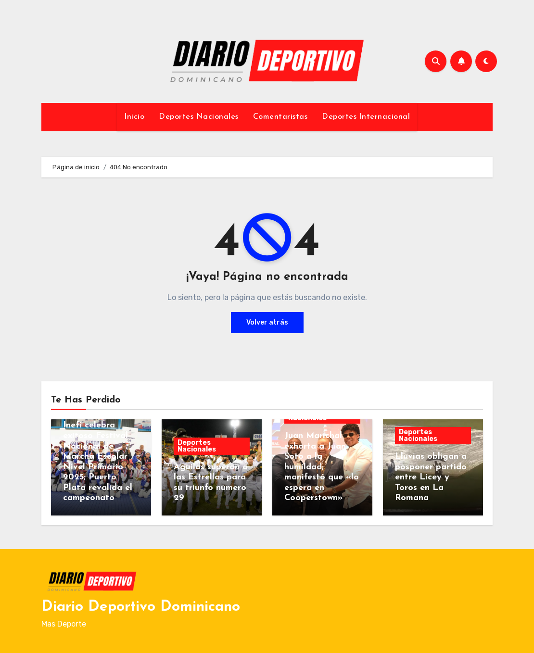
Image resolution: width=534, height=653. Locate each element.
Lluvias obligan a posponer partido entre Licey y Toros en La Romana (431, 477)
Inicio (134, 117)
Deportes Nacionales (199, 117)
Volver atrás (267, 322)
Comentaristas (280, 117)
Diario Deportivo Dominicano (140, 607)
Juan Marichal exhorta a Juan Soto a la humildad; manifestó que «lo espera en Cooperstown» (321, 467)
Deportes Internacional (366, 117)
